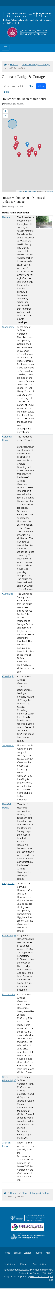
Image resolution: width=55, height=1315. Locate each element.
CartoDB (50, 191)
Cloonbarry (8, 327)
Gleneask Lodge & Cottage (36, 64)
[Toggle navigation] (6, 48)
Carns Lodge (9, 935)
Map (48, 1252)
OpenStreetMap (30, 191)
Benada (6, 217)
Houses (14, 64)
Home (7, 1252)
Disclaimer (9, 1264)
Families (17, 1252)
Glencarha (7, 593)
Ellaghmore (8, 883)
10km (41, 86)
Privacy (24, 1264)
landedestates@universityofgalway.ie (30, 1269)
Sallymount (8, 745)
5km (31, 86)
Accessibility (39, 1264)
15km (7, 91)
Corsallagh (8, 676)
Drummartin (8, 994)
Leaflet (19, 191)
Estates (27, 1252)
